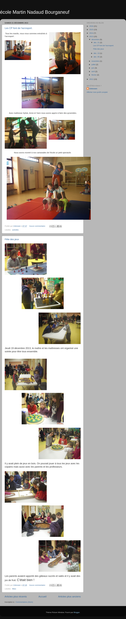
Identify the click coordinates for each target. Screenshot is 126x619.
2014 (91, 33)
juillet (93, 65)
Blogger (77, 612)
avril (93, 71)
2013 (91, 36)
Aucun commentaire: (37, 226)
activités (15, 230)
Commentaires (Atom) (24, 602)
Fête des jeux (12, 239)
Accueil (42, 596)
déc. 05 (97, 57)
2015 (91, 30)
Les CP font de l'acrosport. (18, 28)
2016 (91, 26)
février (94, 75)
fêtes (14, 589)
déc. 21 (97, 42)
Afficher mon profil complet (97, 92)
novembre (95, 61)
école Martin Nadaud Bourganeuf (34, 12)
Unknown (93, 89)
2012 (91, 79)
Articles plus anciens (69, 596)
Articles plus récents (16, 596)
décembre (95, 39)
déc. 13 (97, 53)
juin (93, 68)
